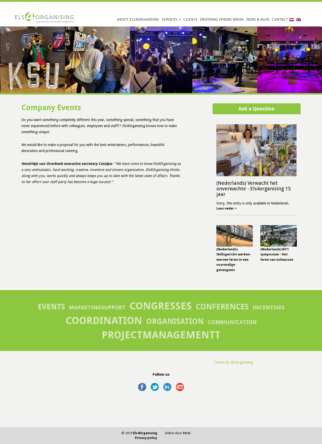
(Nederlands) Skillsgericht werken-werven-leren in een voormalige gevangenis (233, 259)
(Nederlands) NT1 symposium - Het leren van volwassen (276, 254)
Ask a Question (256, 109)
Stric (187, 433)
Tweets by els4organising (233, 362)
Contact (280, 19)
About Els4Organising (138, 19)
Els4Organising (145, 433)
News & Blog (257, 19)
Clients (190, 19)
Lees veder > (226, 208)
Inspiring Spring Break (222, 19)
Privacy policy (146, 438)
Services (171, 19)
